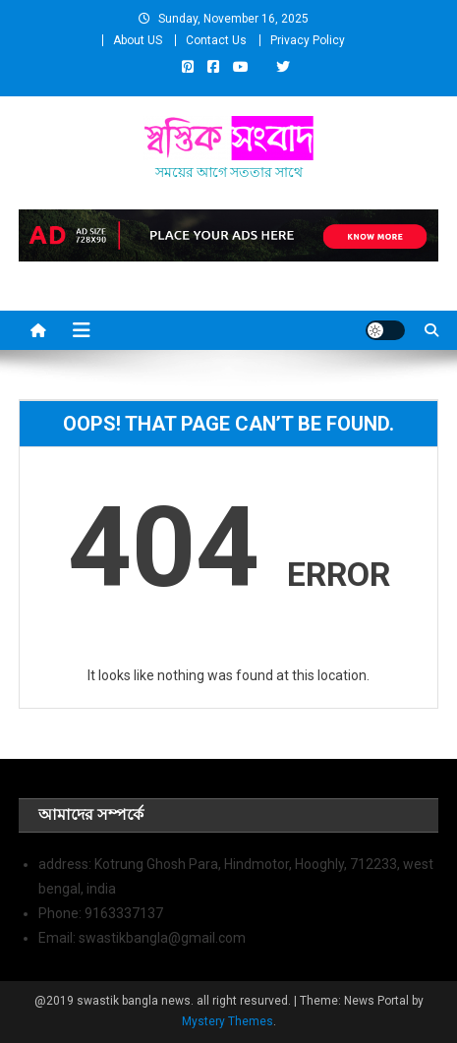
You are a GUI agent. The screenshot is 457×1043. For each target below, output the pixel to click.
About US (137, 40)
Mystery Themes (227, 1021)
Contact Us (216, 40)
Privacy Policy (307, 40)
